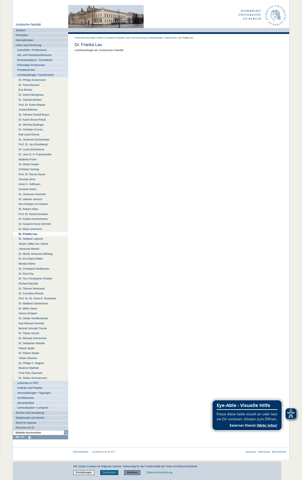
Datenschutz (264, 452)
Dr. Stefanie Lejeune (31, 238)
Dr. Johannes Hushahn (32, 194)
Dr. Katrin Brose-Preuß (32, 119)
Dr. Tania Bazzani (29, 84)
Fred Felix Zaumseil (30, 372)
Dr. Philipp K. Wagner (31, 363)
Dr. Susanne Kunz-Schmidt (35, 223)
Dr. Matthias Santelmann (33, 303)
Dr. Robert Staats (29, 353)
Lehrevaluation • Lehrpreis (32, 407)
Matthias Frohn (27, 159)
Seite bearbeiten (81, 452)
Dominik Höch (27, 179)
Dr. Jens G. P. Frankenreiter (35, 154)
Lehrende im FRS (27, 383)
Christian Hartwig (29, 169)
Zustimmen (109, 472)
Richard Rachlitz (28, 283)
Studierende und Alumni (30, 417)
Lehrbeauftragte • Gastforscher (35, 74)
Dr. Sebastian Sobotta (32, 343)
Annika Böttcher (28, 109)
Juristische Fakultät (28, 24)
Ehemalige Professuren (31, 65)
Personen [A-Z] (25, 427)
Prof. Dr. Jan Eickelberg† (33, 144)
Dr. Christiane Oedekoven (34, 268)
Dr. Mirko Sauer (28, 308)
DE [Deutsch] (17, 437)
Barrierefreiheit (279, 452)
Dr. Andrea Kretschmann (33, 218)
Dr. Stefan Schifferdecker (33, 318)
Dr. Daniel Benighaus (31, 94)
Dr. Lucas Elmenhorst (31, 149)
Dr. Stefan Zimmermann (33, 378)
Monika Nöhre (27, 263)
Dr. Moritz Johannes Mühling (36, 253)
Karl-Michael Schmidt (31, 323)
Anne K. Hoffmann (29, 184)
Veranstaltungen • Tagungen (34, 392)
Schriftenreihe (25, 397)
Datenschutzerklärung (159, 472)
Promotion (22, 35)
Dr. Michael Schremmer (33, 338)
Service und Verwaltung (30, 412)
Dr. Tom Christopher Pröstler (35, 278)
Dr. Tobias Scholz (29, 333)
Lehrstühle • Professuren (32, 49)
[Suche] (66, 432)
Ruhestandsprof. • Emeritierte (34, 60)
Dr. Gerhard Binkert (30, 99)
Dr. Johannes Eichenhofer (34, 139)
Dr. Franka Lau (28, 233)
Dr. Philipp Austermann (32, 79)
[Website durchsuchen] (40, 432)
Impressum (251, 452)
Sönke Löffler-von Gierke (33, 243)
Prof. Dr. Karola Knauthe (33, 214)
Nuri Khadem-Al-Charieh (33, 204)
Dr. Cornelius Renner (31, 293)
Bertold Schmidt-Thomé (33, 328)
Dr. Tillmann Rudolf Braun (34, 114)
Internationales (24, 40)
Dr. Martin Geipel (29, 164)
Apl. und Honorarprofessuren (34, 55)
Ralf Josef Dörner (29, 134)
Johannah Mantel (29, 248)
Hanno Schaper (28, 313)
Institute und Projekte (29, 387)
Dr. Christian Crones (31, 129)
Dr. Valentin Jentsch (30, 199)
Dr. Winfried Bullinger (31, 124)
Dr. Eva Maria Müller (31, 258)
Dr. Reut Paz (26, 273)
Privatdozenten (26, 69)
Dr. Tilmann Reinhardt (32, 288)
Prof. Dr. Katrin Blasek (32, 104)
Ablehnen (132, 472)
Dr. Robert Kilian (28, 209)
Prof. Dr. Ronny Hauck (32, 174)
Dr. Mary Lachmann (30, 228)
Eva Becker (25, 89)
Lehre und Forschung (28, 45)
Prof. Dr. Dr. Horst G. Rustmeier (37, 298)
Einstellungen (84, 472)
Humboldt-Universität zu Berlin (89, 38)
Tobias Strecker (28, 358)
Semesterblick (25, 402)
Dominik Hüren (27, 189)
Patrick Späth (27, 348)
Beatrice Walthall (29, 367)
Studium (21, 30)
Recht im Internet (26, 422)
